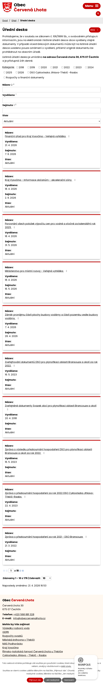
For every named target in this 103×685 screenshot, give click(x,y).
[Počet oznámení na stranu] (46, 578)
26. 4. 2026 (11, 336)
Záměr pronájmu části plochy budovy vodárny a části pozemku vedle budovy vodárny (51, 316)
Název (7, 84)
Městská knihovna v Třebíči (18, 639)
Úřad (14, 20)
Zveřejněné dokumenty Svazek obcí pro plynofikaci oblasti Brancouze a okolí (50, 407)
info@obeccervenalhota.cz (29, 618)
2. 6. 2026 (10, 197)
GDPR (5, 632)
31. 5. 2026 (11, 245)
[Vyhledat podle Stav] (51, 121)
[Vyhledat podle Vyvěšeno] (51, 100)
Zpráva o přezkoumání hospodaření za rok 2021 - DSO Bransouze (46, 536)
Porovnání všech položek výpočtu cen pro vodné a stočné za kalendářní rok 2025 (50, 225)
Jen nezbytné (52, 680)
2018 (21, 67)
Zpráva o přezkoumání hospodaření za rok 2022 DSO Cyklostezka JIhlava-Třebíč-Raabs (49, 494)
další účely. (66, 666)
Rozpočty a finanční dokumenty (25, 77)
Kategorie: (8, 67)
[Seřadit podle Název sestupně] (13, 84)
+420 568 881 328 (23, 614)
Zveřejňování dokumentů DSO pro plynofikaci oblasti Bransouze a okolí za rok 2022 (51, 363)
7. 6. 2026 (10, 154)
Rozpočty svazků (12, 636)
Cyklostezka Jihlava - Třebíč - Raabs (24, 655)
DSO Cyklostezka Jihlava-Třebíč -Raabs (54, 72)
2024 (91, 67)
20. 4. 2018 (11, 418)
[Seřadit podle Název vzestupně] (13, 83)
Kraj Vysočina (10, 647)
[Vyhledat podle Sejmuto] (51, 110)
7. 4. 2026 (10, 327)
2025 (9, 72)
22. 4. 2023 (11, 505)
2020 (44, 67)
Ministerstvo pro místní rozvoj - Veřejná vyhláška (36, 271)
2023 (79, 67)
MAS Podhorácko (12, 643)
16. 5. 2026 (11, 288)
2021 (55, 67)
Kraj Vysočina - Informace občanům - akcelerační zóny (41, 180)
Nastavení (69, 680)
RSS (95, 30)
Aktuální (9, 163)
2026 (21, 72)
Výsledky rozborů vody (16, 628)
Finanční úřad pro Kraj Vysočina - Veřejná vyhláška (38, 136)
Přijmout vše (35, 680)
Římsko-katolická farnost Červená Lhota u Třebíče (32, 651)
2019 (32, 67)
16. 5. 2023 (11, 374)
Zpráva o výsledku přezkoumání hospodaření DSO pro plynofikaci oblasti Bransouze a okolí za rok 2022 (48, 451)
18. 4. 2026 (11, 189)
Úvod (5, 20)
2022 (67, 67)
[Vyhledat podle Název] (51, 89)
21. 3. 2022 (11, 545)
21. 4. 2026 (11, 145)
